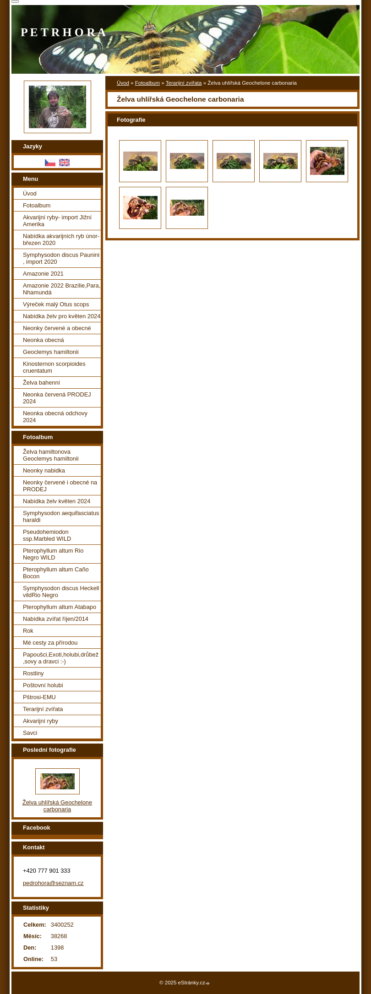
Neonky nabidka (44, 470)
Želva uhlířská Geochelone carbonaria (57, 806)
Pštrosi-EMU (39, 697)
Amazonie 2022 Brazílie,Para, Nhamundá (61, 289)
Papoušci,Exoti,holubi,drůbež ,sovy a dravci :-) (60, 658)
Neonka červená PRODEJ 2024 (57, 398)
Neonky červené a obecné (57, 328)
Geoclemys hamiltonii (51, 351)
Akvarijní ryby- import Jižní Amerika (57, 221)
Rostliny (33, 673)
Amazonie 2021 (43, 273)
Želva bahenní (41, 382)
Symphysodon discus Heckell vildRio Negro (61, 591)
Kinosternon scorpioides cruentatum (54, 367)
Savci (30, 732)
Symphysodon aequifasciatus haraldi (61, 516)
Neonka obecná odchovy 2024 (55, 417)
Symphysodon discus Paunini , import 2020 (61, 258)
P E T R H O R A (63, 32)
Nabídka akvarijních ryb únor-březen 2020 (61, 239)
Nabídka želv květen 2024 (56, 501)
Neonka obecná (43, 340)
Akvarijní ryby (40, 720)
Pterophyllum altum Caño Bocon (56, 573)
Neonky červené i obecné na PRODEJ (60, 486)
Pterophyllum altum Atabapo (59, 606)
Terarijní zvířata (184, 83)
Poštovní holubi (43, 685)
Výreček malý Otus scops (56, 304)
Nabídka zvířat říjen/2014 (55, 618)
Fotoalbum (147, 83)
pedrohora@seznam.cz (53, 883)
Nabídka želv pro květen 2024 (61, 316)
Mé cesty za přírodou (50, 642)
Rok (28, 630)
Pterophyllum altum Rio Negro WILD (53, 554)
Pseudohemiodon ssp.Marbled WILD (47, 535)
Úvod (123, 83)
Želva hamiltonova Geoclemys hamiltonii (51, 455)
